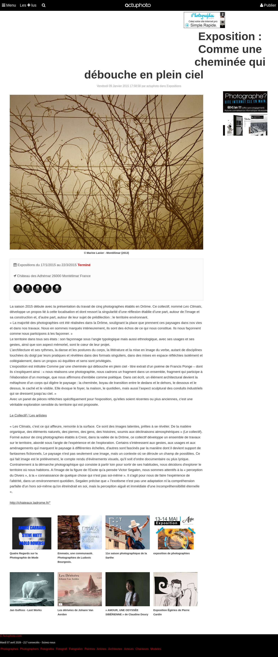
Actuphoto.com (12, 635)
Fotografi (61, 648)
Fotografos (47, 648)
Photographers (29, 648)
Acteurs (129, 648)
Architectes (115, 648)
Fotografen (76, 648)
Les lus (28, 5)
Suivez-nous (48, 642)
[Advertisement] (117, 37)
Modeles (155, 648)
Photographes (9, 648)
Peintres (90, 648)
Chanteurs (142, 648)
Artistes (101, 648)
